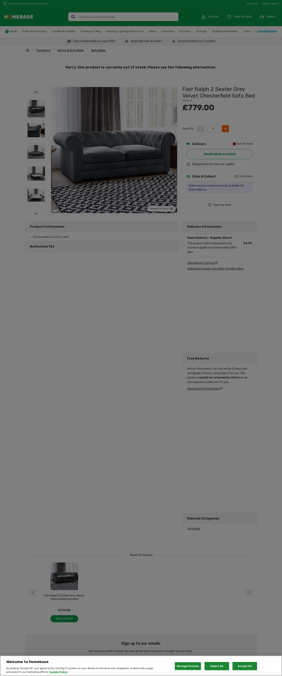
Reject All (216, 666)
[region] (141, 666)
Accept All (245, 666)
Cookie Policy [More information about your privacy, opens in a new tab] (58, 671)
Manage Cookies (188, 666)
